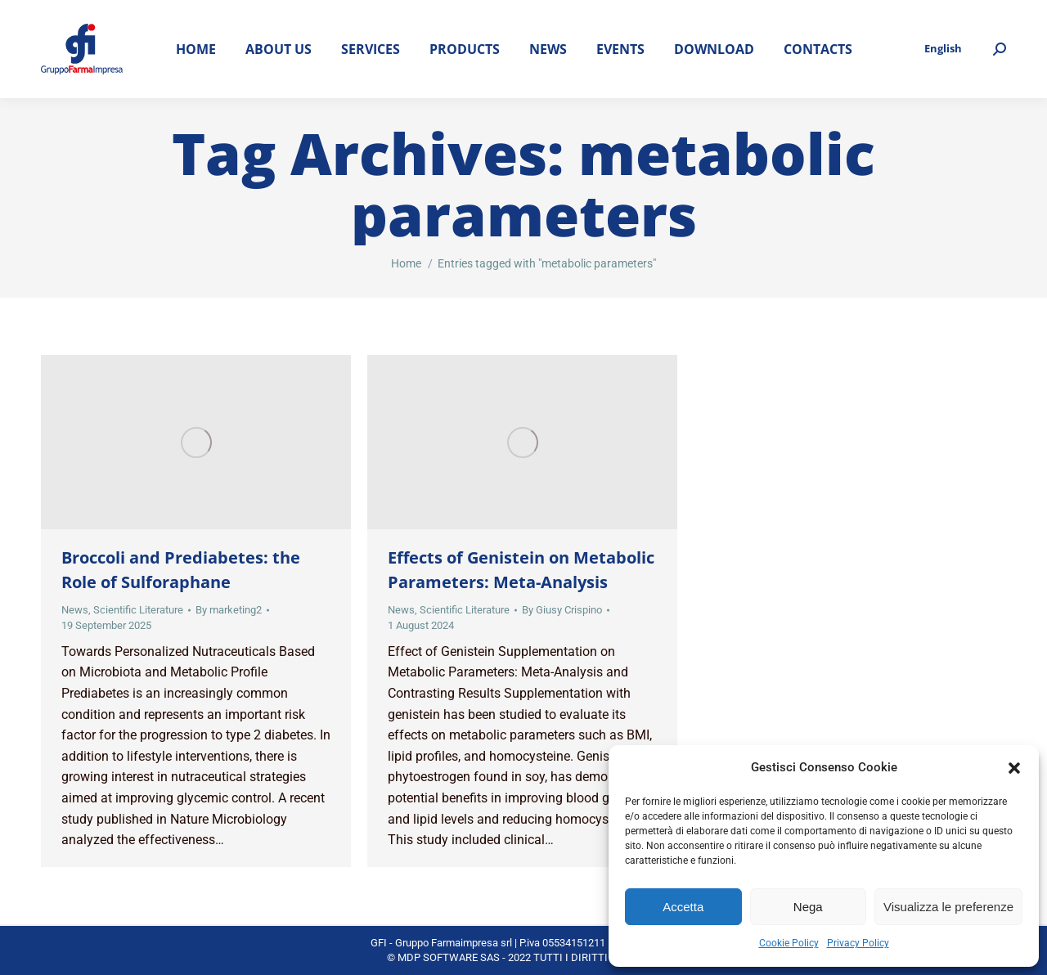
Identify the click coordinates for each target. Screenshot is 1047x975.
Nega (808, 907)
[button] (1014, 768)
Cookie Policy (789, 943)
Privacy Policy (858, 943)
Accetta (683, 907)
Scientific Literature (138, 610)
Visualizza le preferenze (948, 907)
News (74, 610)
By (228, 610)
